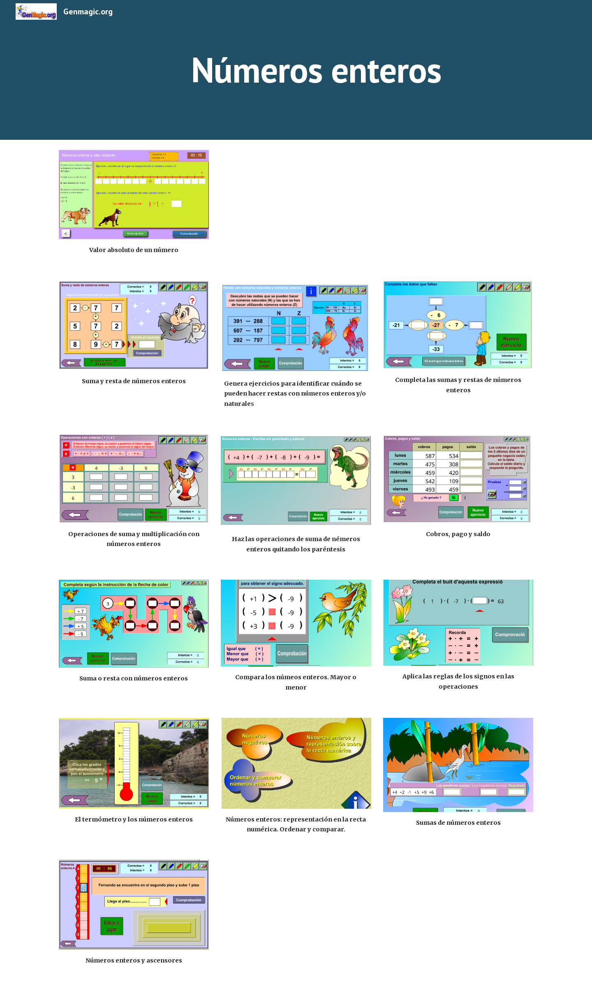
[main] (316, 69)
